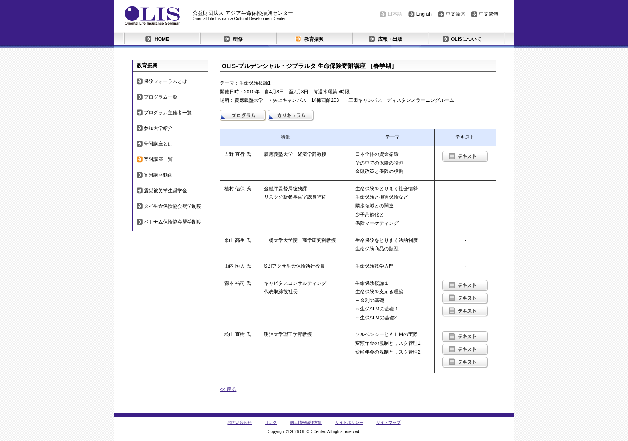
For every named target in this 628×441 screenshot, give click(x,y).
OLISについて (466, 39)
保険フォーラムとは (165, 81)
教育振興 (314, 39)
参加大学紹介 (158, 128)
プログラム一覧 (160, 97)
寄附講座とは (158, 144)
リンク (271, 422)
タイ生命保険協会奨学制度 (172, 206)
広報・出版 (390, 39)
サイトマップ (388, 422)
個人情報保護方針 (306, 422)
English (424, 14)
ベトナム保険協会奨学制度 (172, 222)
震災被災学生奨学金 (165, 190)
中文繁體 (488, 14)
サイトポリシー (349, 422)
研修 (238, 39)
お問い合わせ (239, 422)
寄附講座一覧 (158, 159)
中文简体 (455, 14)
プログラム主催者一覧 (168, 112)
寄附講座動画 (158, 175)
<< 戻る (228, 389)
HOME (162, 39)
